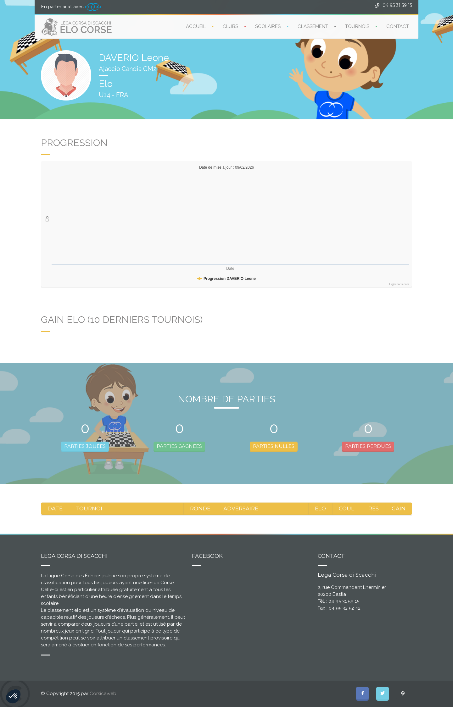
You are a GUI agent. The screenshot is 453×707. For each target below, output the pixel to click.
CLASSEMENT (313, 26)
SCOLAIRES (268, 26)
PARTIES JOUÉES (85, 446)
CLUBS (230, 26)
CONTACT (397, 26)
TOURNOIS (357, 26)
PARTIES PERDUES (368, 446)
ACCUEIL (196, 26)
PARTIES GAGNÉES (179, 446)
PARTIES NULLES (273, 446)
